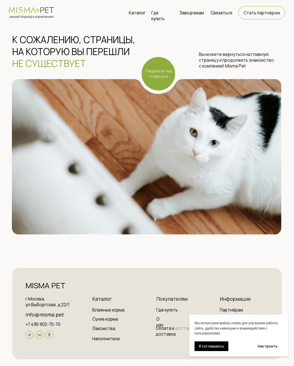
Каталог (137, 13)
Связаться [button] (221, 13)
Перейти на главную (158, 73)
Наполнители (106, 339)
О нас (160, 322)
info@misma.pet (44, 314)
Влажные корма (108, 310)
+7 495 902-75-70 (42, 324)
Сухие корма (105, 319)
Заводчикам (192, 13)
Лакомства (103, 328)
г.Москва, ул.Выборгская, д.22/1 (47, 302)
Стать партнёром (262, 13)
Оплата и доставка (166, 331)
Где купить (158, 16)
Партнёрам (231, 310)
